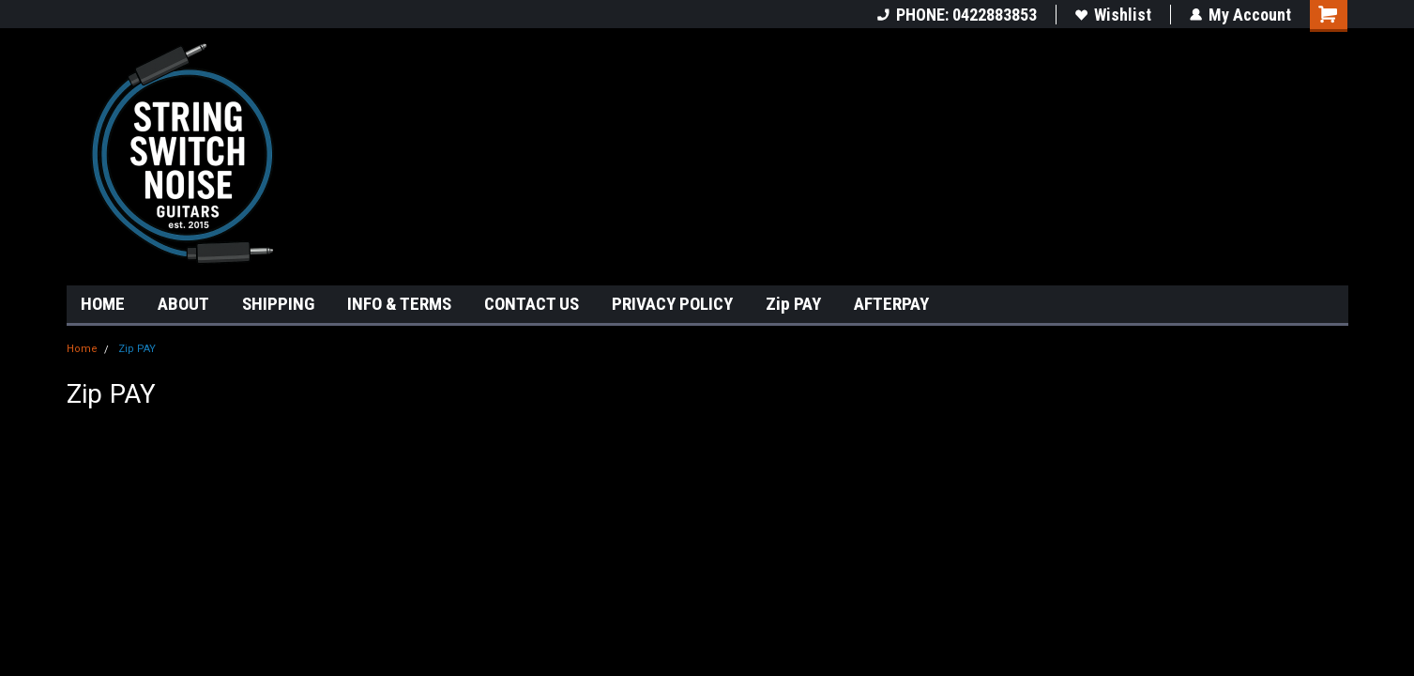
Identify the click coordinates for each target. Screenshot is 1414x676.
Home (82, 349)
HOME (103, 304)
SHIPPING (278, 304)
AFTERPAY (891, 304)
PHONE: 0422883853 (957, 14)
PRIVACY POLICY (672, 304)
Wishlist (1113, 14)
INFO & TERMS (399, 304)
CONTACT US (531, 304)
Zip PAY (793, 304)
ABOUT (183, 304)
